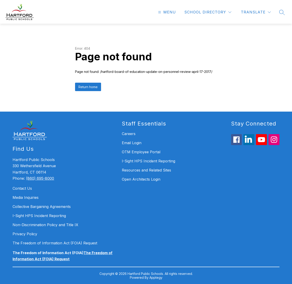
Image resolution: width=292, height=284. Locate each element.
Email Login (131, 143)
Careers (129, 133)
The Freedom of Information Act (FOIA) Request (55, 243)
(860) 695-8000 (40, 178)
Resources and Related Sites (146, 170)
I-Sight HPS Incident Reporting (39, 215)
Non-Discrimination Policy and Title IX (45, 225)
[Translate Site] (256, 12)
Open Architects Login (141, 179)
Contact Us (22, 188)
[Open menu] (166, 12)
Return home (88, 87)
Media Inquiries (26, 197)
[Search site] (282, 12)
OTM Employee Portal (141, 152)
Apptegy (155, 277)
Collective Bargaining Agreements (42, 206)
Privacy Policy (25, 234)
